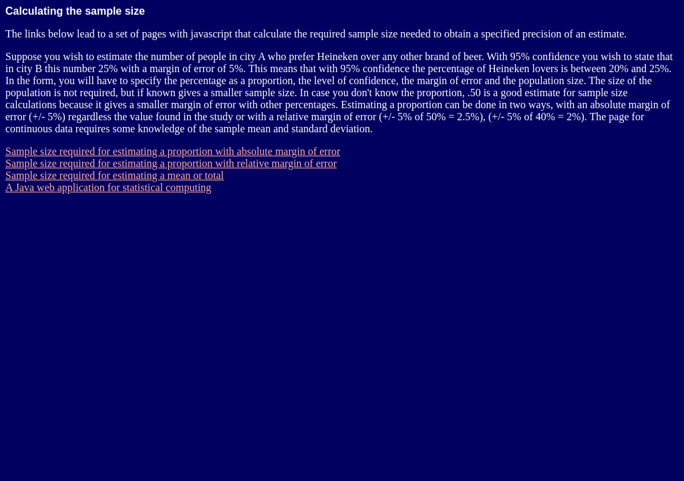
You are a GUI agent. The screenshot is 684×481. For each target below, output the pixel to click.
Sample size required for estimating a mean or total (114, 175)
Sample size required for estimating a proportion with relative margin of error (171, 163)
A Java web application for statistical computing (108, 187)
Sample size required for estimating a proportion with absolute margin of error (172, 151)
